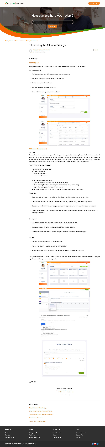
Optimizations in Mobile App (37, 408)
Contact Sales (9, 437)
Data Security (56, 437)
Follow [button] (96, 50)
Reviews (7, 435)
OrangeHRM (9, 41)
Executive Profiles (34, 437)
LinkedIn (35, 382)
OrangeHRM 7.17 (31, 41)
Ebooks (54, 435)
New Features (19, 41)
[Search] (53, 22)
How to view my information (37, 421)
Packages (32, 435)
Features (8, 433)
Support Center (81, 433)
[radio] (60, 392)
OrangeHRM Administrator (41, 50)
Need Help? (94, 3)
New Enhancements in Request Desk (40, 411)
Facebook (30, 382)
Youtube (78, 437)
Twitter (32, 382)
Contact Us (79, 435)
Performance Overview (36, 418)
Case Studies (56, 433)
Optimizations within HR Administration (41, 414)
